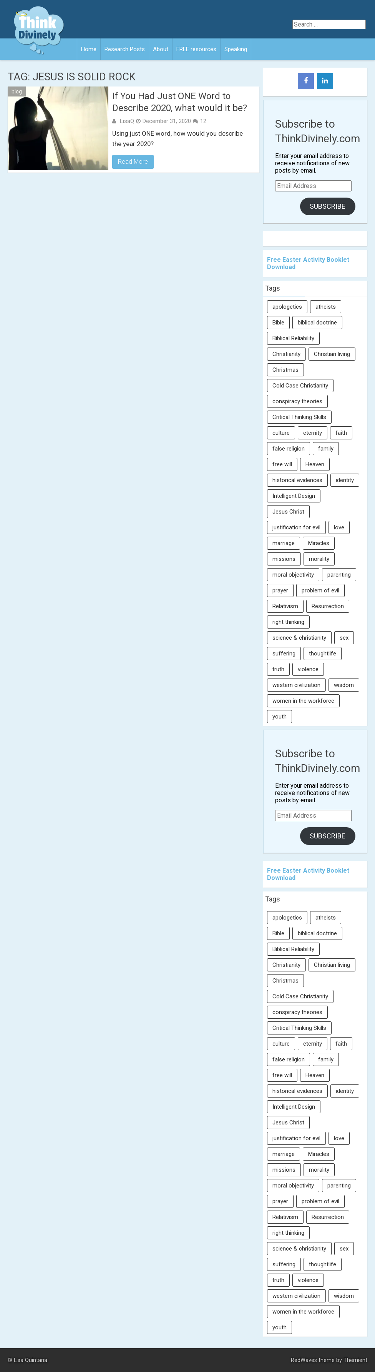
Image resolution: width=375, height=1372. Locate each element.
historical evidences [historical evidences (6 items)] (297, 480)
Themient (355, 1360)
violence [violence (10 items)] (308, 669)
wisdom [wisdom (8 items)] (344, 685)
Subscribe (327, 206)
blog (17, 91)
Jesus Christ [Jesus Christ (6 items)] (288, 511)
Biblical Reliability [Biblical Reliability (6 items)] (293, 338)
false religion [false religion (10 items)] (288, 448)
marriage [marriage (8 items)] (283, 543)
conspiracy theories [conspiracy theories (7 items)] (297, 401)
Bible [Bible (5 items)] (278, 322)
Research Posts (125, 49)
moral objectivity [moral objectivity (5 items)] (293, 574)
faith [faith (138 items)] (341, 432)
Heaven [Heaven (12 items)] (314, 464)
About (160, 49)
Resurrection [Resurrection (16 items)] (328, 606)
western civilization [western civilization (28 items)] (296, 685)
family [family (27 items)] (326, 448)
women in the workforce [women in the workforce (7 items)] (303, 700)
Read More (133, 161)
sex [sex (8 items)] (344, 637)
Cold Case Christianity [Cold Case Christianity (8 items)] (300, 385)
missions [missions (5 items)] (283, 558)
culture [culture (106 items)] (281, 432)
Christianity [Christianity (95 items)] (286, 354)
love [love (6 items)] (339, 527)
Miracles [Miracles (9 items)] (318, 543)
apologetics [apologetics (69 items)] (287, 306)
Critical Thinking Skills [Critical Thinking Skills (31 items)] (299, 417)
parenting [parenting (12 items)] (339, 574)
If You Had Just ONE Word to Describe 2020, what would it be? (179, 102)
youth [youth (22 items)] (279, 716)
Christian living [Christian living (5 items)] (332, 354)
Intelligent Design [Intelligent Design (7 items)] (293, 495)
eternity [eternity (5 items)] (312, 432)
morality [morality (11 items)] (319, 558)
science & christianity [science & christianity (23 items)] (299, 637)
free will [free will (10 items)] (282, 464)
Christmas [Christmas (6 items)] (285, 369)
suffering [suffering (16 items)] (283, 653)
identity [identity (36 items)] (345, 480)
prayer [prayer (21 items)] (280, 590)
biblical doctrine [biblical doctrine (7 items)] (317, 322)
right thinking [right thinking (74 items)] (288, 622)
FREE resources (196, 49)
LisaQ (126, 121)
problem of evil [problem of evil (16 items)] (320, 590)
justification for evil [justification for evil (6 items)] (296, 527)
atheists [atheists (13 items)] (325, 306)
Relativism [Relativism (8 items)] (285, 606)
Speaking (235, 49)
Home (88, 49)
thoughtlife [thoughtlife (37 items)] (322, 653)
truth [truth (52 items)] (278, 669)
